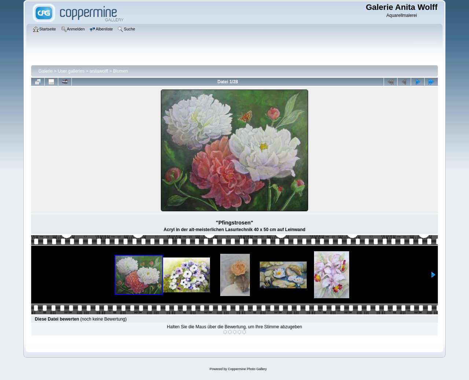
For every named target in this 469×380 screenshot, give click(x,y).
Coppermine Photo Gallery (247, 369)
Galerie (45, 71)
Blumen (120, 71)
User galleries (71, 71)
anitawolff (98, 71)
